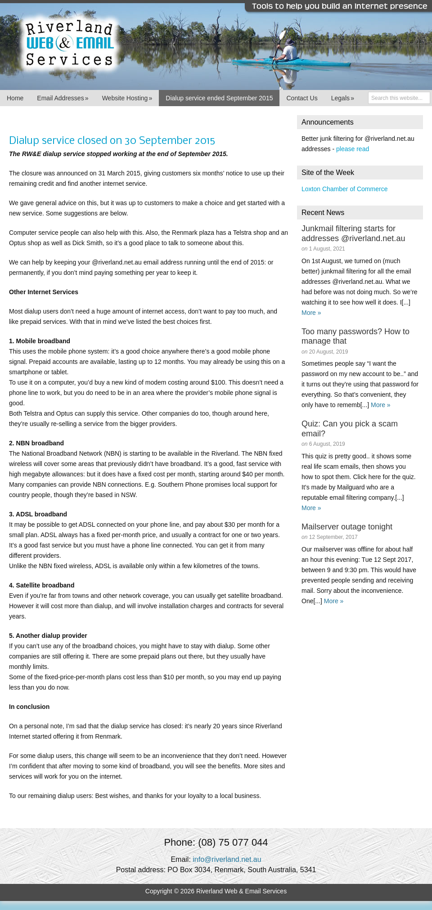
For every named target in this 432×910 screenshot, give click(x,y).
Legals (342, 98)
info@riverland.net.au (227, 859)
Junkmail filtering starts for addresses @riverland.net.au (353, 233)
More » (311, 312)
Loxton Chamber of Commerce (344, 189)
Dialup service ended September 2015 (219, 98)
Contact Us (301, 98)
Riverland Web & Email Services (216, 45)
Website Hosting (127, 98)
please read (352, 148)
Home (15, 98)
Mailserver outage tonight (347, 526)
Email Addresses (62, 98)
